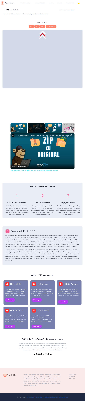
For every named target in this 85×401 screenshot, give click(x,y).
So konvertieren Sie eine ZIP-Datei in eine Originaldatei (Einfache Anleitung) (42, 136)
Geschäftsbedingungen (51, 397)
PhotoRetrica (63, 10)
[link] (13, 135)
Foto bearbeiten (25, 3)
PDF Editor (72, 379)
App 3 (42, 26)
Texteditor (72, 377)
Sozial (51, 3)
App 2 (37, 26)
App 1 (31, 26)
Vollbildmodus (51, 26)
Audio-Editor (72, 375)
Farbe (60, 3)
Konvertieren (40, 3)
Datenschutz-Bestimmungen (35, 397)
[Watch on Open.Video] (18, 166)
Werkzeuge (70, 3)
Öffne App (9, 300)
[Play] (53, 128)
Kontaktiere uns (63, 397)
